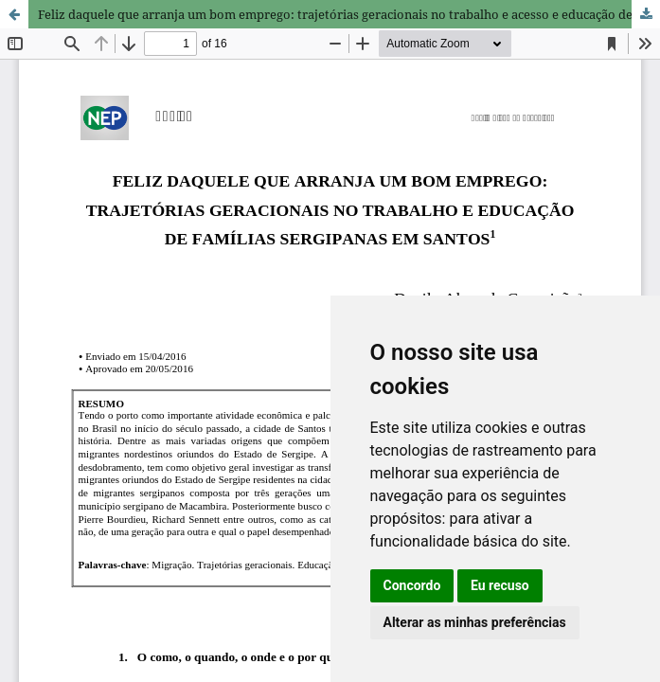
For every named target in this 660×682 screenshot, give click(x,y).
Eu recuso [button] (500, 585)
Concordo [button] (412, 585)
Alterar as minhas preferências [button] (475, 622)
